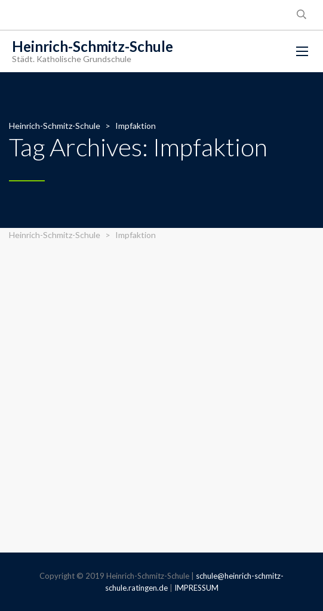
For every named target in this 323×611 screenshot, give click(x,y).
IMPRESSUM (196, 588)
